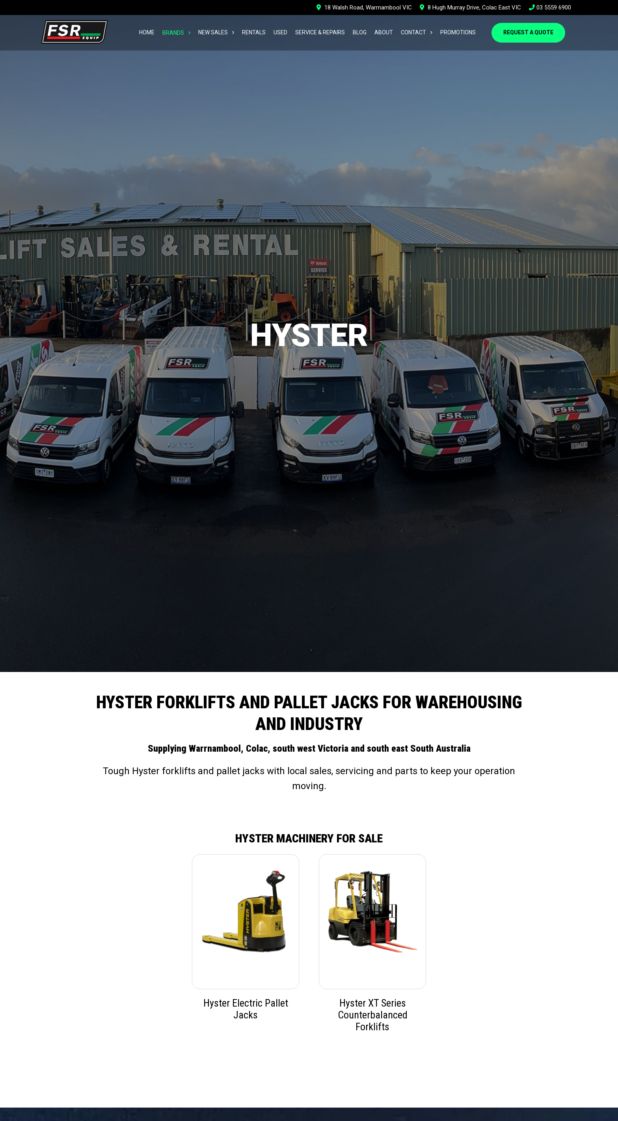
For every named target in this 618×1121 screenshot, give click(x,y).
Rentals (254, 32)
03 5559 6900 (550, 7)
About (383, 32)
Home (146, 32)
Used (280, 32)
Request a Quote (528, 32)
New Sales (213, 32)
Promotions (458, 32)
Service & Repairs (320, 32)
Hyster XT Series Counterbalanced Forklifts (373, 1015)
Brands (173, 33)
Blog (360, 32)
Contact (413, 32)
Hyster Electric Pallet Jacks (245, 1009)
